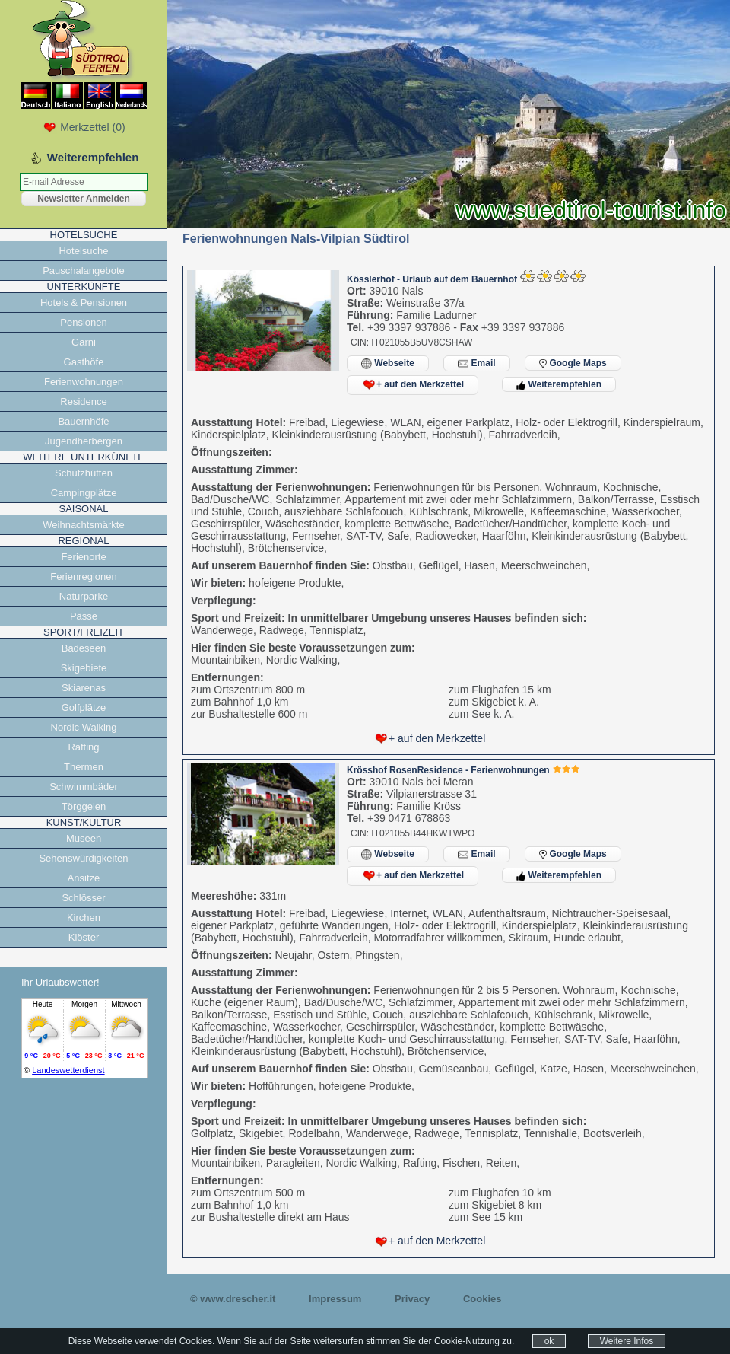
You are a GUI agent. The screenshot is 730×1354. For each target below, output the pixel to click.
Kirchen (83, 917)
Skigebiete (84, 668)
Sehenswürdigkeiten (83, 858)
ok (549, 1341)
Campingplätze (84, 493)
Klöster (83, 937)
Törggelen (84, 806)
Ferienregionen (83, 576)
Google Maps (573, 363)
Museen (83, 838)
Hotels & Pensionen (83, 302)
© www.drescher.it (232, 1299)
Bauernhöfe (83, 421)
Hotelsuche (83, 250)
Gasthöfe (84, 362)
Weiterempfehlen (558, 384)
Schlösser (83, 897)
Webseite (387, 363)
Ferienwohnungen (83, 381)
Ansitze (84, 878)
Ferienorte (83, 556)
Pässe (83, 616)
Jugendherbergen (83, 441)
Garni (83, 342)
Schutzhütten (84, 473)
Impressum (335, 1299)
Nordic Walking (84, 727)
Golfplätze (84, 707)
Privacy (412, 1299)
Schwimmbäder (83, 786)
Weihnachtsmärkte (83, 524)
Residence (83, 401)
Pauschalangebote (84, 270)
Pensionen (83, 322)
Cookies (482, 1299)
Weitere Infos (626, 1341)
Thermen (83, 767)
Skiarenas (84, 687)
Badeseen (84, 648)
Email (476, 363)
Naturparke (83, 596)
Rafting (83, 747)
